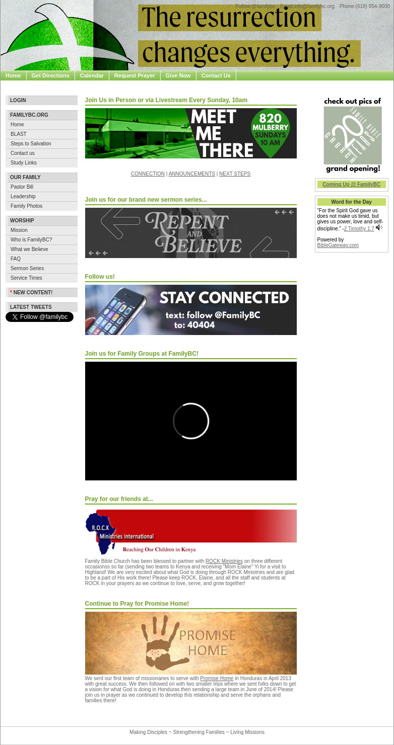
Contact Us (216, 75)
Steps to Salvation (31, 143)
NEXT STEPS (234, 174)
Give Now (178, 75)
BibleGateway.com (338, 245)
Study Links (24, 162)
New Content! (31, 292)
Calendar (92, 75)
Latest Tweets (31, 307)
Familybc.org (29, 115)
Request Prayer (134, 75)
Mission (19, 230)
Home (13, 75)
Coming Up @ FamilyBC (351, 184)
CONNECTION (148, 174)
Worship (22, 220)
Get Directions (51, 75)
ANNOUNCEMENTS (192, 174)
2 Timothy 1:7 (359, 228)
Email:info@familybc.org (307, 6)
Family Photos (26, 206)
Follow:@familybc (255, 6)
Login (18, 100)
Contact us (23, 153)
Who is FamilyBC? (31, 239)
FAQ (16, 259)
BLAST (19, 134)
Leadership (23, 196)
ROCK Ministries (224, 561)
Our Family (25, 177)
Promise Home (216, 678)
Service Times (26, 278)
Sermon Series (27, 268)
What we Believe (29, 249)
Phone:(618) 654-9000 (365, 6)
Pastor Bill (22, 187)
